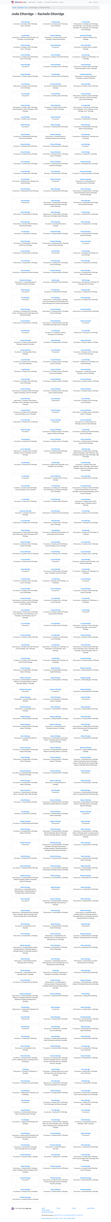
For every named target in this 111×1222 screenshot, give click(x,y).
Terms (58, 1208)
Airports (61, 2)
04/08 (73, 1218)
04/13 (53, 1218)
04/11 (61, 1218)
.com (19, 2)
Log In (90, 2)
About (43, 1208)
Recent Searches (46, 1218)
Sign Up (95, 2)
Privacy (74, 1208)
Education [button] (39, 2)
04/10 (65, 1218)
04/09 (69, 1218)
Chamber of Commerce (51, 2)
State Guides (32, 2)
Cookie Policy (90, 1208)
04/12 (57, 1218)
